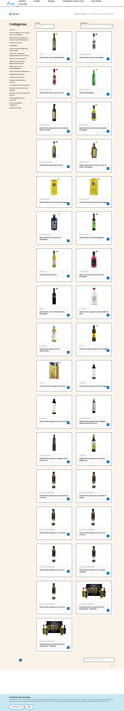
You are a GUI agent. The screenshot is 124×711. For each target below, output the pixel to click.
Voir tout (12, 30)
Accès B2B (23, 4)
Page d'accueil (80, 14)
